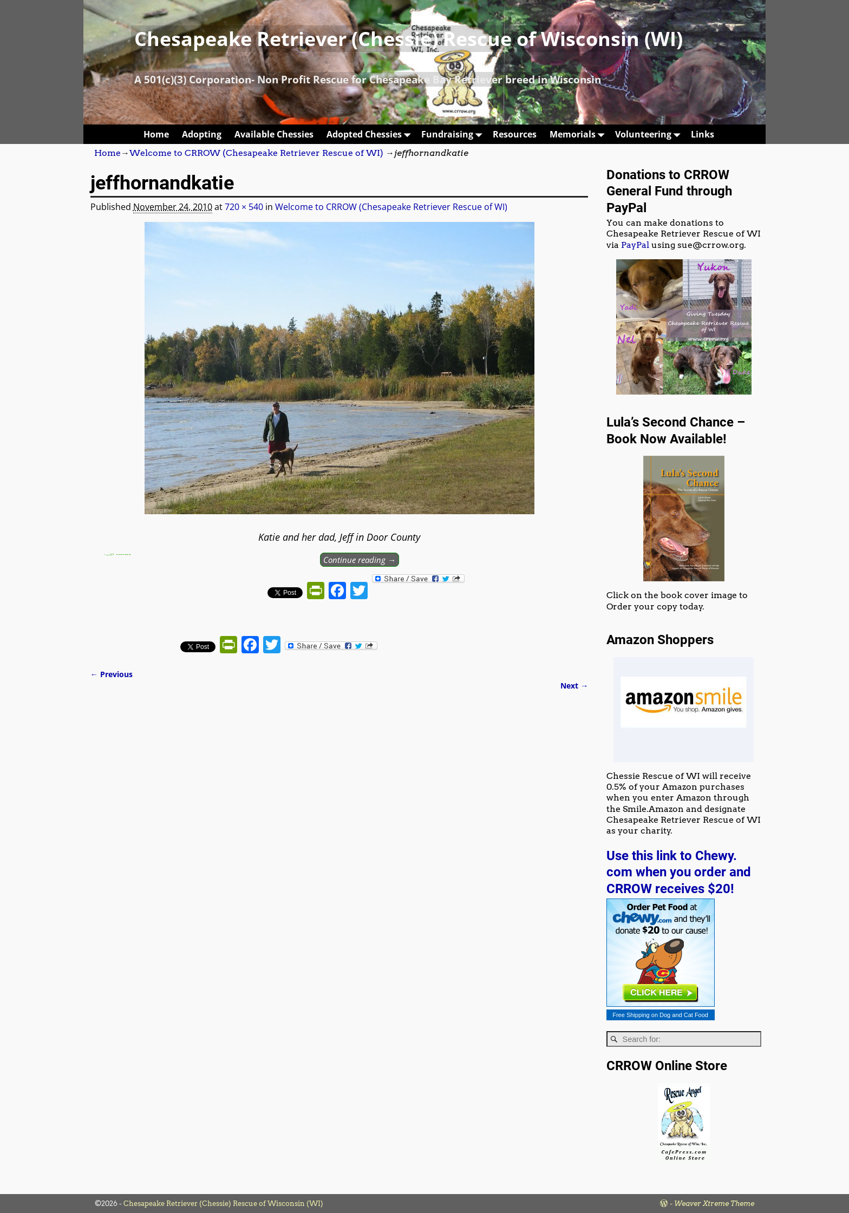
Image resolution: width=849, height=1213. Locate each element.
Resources (515, 134)
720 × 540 (244, 207)
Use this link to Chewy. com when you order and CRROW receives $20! (678, 872)
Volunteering (649, 133)
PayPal (635, 245)
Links (702, 134)
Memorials (579, 133)
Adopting (201, 134)
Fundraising (453, 133)
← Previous (111, 674)
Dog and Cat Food (683, 1015)
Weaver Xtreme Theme (714, 1203)
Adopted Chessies (370, 133)
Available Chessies (274, 134)
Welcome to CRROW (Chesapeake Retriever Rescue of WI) (256, 153)
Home (156, 134)
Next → (574, 685)
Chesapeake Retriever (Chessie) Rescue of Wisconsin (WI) (408, 38)
